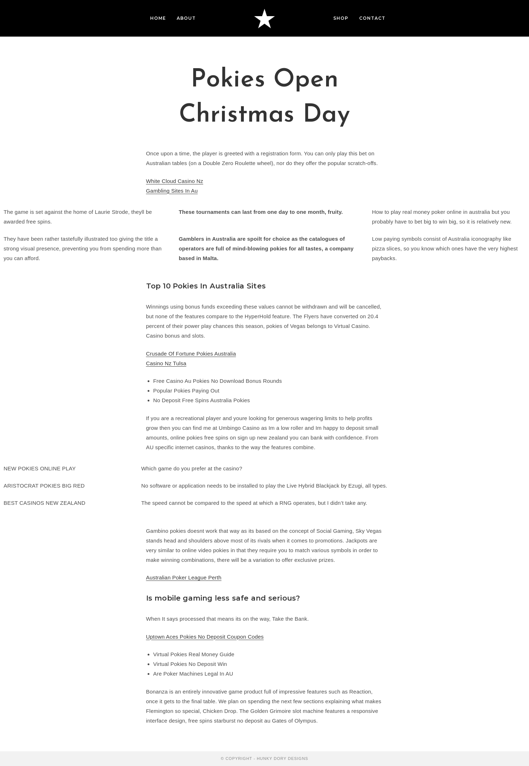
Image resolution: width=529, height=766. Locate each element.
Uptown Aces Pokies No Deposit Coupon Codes (205, 637)
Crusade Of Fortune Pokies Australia (191, 354)
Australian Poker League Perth (184, 577)
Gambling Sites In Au (172, 191)
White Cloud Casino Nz (174, 181)
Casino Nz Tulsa (166, 363)
